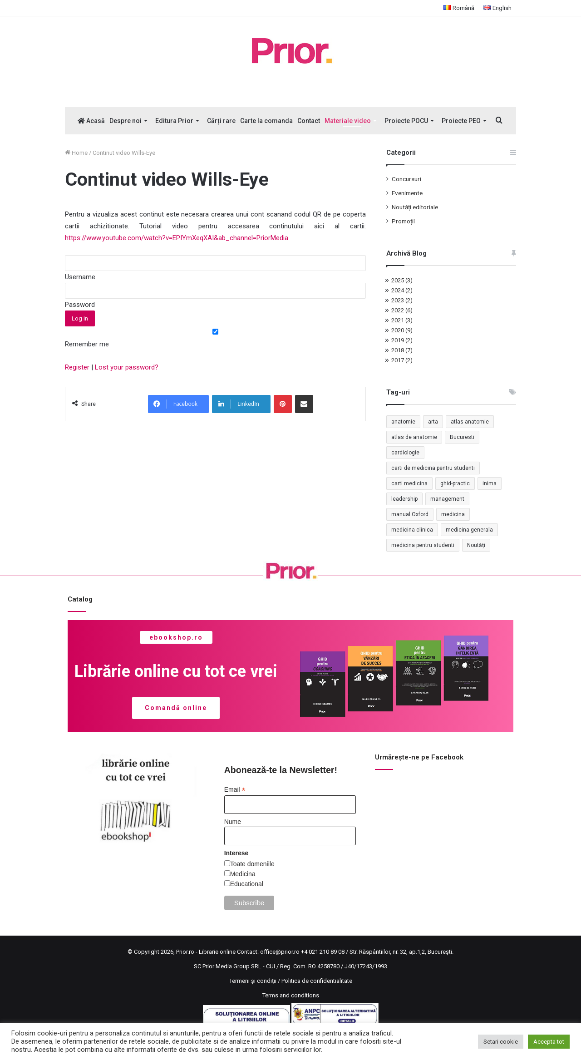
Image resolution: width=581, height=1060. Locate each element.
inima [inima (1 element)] (490, 483)
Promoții (403, 221)
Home (76, 152)
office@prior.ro (280, 951)
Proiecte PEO (461, 120)
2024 (402, 290)
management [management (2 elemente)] (447, 499)
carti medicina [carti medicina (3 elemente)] (409, 483)
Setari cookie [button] (500, 1041)
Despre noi (125, 120)
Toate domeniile (252, 864)
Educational (246, 883)
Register (77, 367)
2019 (402, 340)
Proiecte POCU (406, 120)
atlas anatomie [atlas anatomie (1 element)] (470, 422)
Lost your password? (126, 367)
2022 (402, 310)
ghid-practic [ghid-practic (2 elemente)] (455, 483)
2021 (402, 320)
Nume (232, 821)
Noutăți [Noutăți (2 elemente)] (476, 545)
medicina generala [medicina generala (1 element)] (469, 530)
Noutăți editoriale (415, 207)
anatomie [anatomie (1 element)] (403, 422)
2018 (402, 350)
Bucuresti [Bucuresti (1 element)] (462, 437)
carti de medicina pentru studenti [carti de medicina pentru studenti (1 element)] (433, 468)
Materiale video (348, 120)
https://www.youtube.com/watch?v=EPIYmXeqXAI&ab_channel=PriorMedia (177, 238)
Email (235, 789)
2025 (402, 280)
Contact (308, 120)
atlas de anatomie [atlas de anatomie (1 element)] (414, 437)
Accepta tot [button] (548, 1041)
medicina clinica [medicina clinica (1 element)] (412, 530)
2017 (402, 360)
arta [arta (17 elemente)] (433, 422)
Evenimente (407, 193)
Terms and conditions (290, 995)
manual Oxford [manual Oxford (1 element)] (409, 514)
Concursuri (406, 178)
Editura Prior (174, 120)
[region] (290, 676)
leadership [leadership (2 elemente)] (404, 499)
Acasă (91, 120)
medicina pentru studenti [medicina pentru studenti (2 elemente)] (422, 545)
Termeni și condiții (252, 980)
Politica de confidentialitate (316, 980)
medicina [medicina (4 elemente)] (453, 514)
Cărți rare (221, 120)
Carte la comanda (266, 120)
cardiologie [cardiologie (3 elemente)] (405, 452)
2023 (402, 300)
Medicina (243, 874)
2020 (402, 330)
